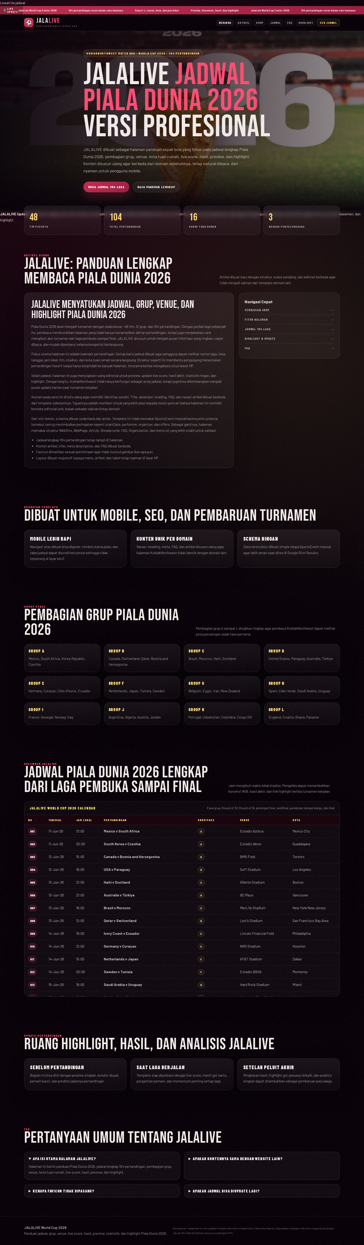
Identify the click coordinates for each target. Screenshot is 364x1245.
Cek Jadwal (328, 22)
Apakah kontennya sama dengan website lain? (238, 1158)
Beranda (225, 22)
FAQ (289, 22)
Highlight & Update (289, 338)
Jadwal (275, 22)
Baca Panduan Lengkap (156, 187)
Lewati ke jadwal (12, 3)
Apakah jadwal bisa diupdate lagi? (226, 1190)
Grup (259, 22)
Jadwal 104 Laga (289, 329)
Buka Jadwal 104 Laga (106, 187)
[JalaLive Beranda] (51, 22)
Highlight (306, 22)
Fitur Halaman (289, 319)
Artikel (244, 22)
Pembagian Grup (289, 310)
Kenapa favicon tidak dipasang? (63, 1190)
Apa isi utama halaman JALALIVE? (64, 1158)
